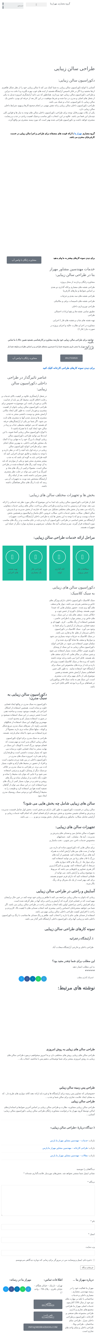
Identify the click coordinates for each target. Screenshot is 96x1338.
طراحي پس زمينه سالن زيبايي (77, 1087)
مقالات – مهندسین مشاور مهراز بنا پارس (69, 1155)
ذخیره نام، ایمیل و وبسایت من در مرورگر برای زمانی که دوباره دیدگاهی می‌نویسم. (53, 1260)
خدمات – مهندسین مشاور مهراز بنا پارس (69, 1140)
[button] (36, 4)
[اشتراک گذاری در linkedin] (33, 979)
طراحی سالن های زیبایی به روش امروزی (70, 1049)
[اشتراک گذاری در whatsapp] (38, 979)
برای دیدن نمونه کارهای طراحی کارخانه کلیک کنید (69, 367)
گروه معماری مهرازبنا (60, 3)
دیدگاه (91, 1182)
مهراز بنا (78, 133)
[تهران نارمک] (16, 1303)
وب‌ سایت (90, 1247)
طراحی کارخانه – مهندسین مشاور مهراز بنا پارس (65, 1148)
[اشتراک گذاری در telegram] (44, 979)
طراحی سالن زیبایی (83, 1101)
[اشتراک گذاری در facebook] (27, 979)
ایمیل (91, 1234)
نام (92, 1221)
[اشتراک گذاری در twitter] (21, 979)
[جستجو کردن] (3, 5)
